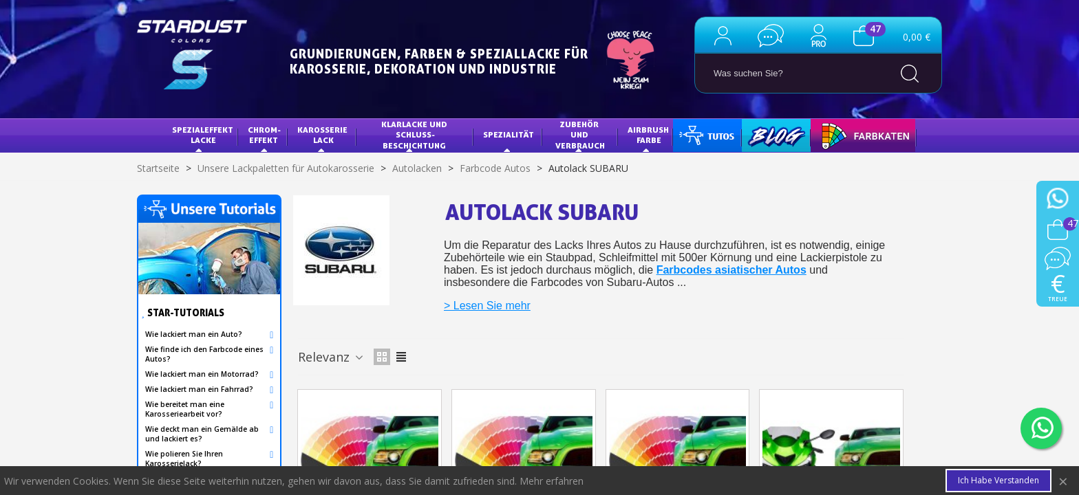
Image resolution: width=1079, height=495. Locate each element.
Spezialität (508, 134)
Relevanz (331, 357)
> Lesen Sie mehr (487, 305)
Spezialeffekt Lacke (203, 135)
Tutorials (706, 134)
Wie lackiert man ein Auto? (193, 334)
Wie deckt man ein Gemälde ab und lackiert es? (202, 433)
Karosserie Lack (323, 135)
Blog (762, 134)
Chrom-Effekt (264, 135)
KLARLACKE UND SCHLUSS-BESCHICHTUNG (415, 135)
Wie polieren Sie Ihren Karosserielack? (184, 458)
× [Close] (1063, 481)
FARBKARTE (843, 134)
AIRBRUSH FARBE (649, 135)
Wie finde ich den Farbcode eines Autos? (204, 354)
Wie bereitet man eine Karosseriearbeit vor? (184, 409)
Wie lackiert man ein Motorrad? (202, 374)
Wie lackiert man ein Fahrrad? (199, 389)
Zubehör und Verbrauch (580, 135)
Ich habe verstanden (998, 480)
